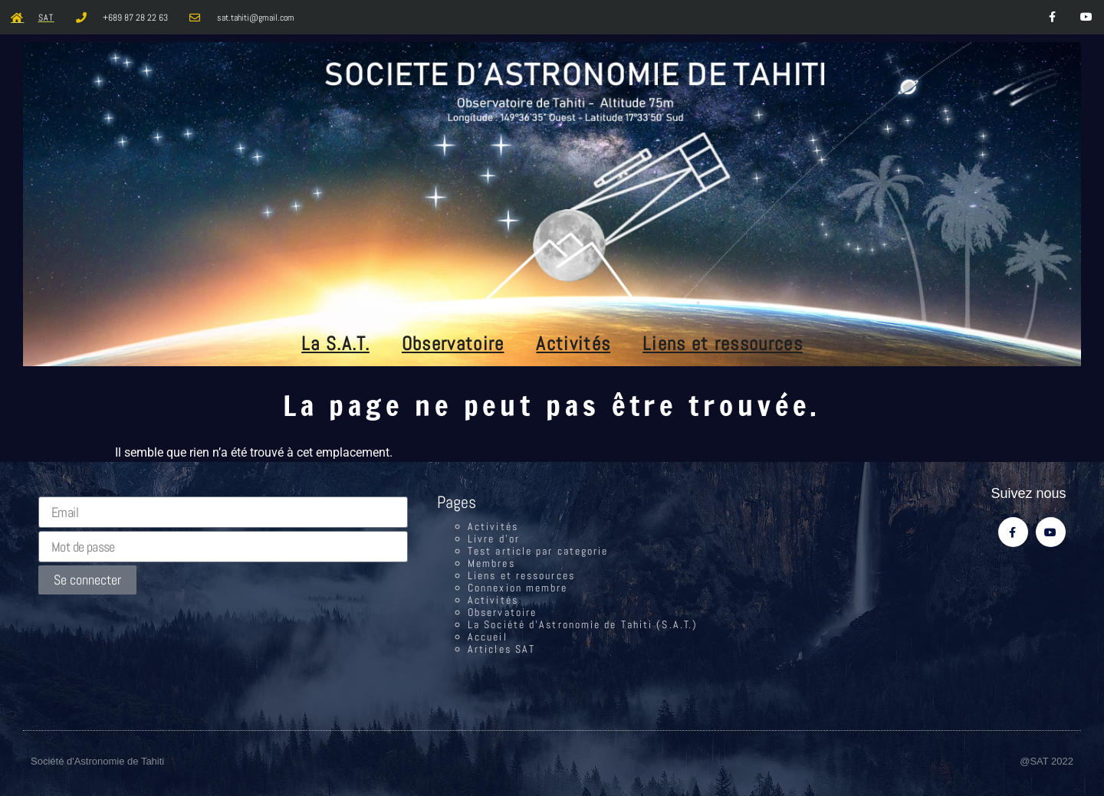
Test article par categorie (538, 551)
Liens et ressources (722, 343)
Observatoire (453, 343)
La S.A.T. (335, 343)
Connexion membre (518, 588)
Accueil (488, 637)
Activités (573, 343)
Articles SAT (501, 649)
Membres (491, 563)
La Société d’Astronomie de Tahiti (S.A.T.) (583, 624)
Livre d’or (494, 538)
